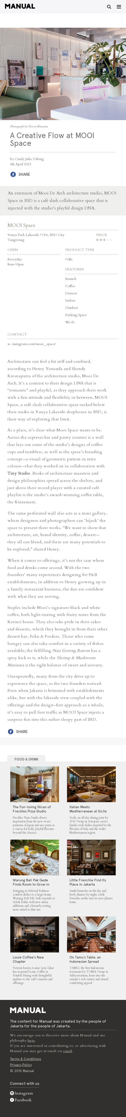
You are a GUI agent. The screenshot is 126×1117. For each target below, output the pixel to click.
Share (24, 174)
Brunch (70, 278)
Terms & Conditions (25, 1059)
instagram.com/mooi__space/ (34, 344)
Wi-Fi (69, 322)
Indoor (70, 300)
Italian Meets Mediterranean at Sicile (88, 809)
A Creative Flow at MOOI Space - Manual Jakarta (20, 6)
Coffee (70, 286)
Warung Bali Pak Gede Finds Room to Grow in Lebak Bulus (31, 884)
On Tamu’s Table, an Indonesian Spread (85, 959)
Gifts (68, 259)
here (31, 1040)
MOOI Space (22, 225)
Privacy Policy (21, 1065)
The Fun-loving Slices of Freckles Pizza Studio (32, 809)
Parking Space (76, 315)
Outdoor (71, 307)
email (67, 1051)
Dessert (71, 293)
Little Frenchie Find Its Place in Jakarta (88, 882)
